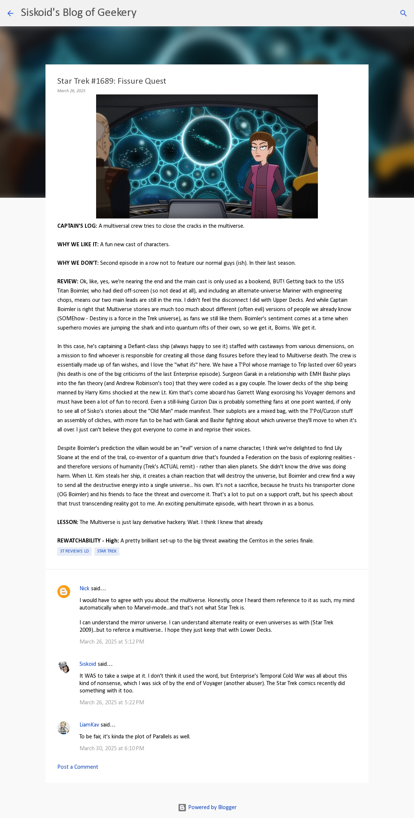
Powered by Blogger (207, 808)
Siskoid (87, 664)
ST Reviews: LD (74, 551)
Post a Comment (77, 767)
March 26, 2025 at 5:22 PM (111, 703)
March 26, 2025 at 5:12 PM (111, 642)
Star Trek (106, 551)
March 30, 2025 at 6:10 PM (111, 749)
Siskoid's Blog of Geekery (78, 13)
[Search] (146, 13)
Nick (84, 589)
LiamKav (89, 725)
